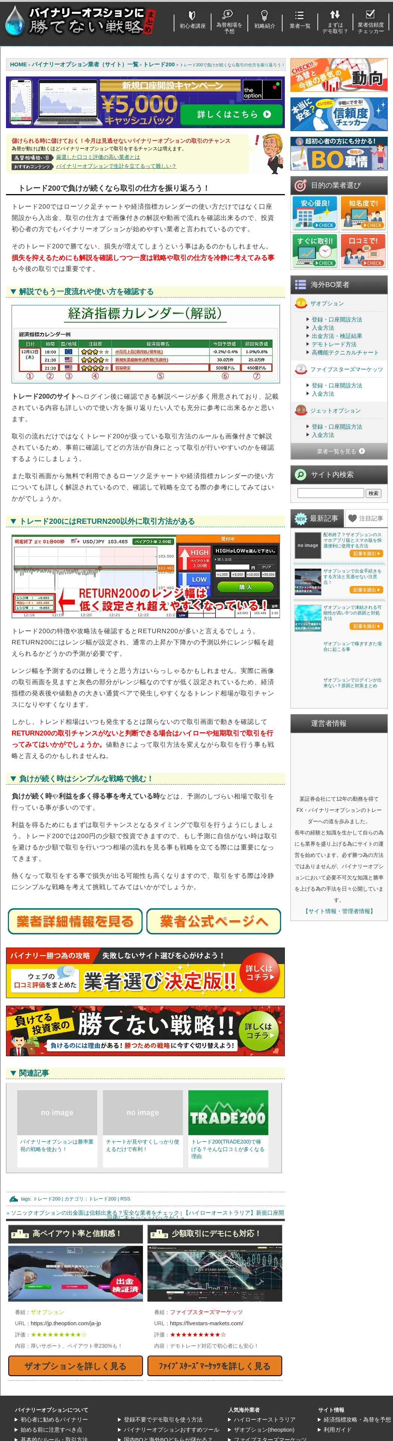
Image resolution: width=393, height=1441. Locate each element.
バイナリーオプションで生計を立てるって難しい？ (116, 166)
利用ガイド (338, 1429)
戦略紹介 (265, 26)
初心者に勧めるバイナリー (54, 1419)
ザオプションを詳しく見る (75, 1366)
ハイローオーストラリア (265, 1419)
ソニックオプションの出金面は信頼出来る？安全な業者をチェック (95, 1212)
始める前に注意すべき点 (51, 1429)
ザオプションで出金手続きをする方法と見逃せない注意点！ (352, 698)
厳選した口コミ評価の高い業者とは (98, 157)
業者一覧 (300, 26)
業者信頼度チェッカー (371, 28)
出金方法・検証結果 (337, 403)
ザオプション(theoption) (264, 1429)
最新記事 (324, 586)
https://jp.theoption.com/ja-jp (66, 1323)
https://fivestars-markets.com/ (206, 1323)
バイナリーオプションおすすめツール (171, 1429)
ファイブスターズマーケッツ (339, 436)
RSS (125, 1199)
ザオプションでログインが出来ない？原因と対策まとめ (352, 967)
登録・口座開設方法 (337, 387)
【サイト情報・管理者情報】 (339, 1196)
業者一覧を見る (336, 519)
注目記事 (371, 586)
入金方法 (323, 395)
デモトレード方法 (334, 411)
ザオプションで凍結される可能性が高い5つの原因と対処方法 (352, 789)
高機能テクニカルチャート (345, 420)
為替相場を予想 (229, 28)
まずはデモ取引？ (335, 28)
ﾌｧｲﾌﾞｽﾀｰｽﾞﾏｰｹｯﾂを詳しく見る (215, 1366)
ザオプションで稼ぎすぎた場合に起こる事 (352, 876)
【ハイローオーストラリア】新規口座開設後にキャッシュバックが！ (195, 1215)
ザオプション (319, 370)
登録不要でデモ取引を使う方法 (163, 1419)
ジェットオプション (328, 477)
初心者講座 (193, 26)
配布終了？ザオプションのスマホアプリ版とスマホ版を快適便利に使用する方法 (352, 607)
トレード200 (47, 1199)
